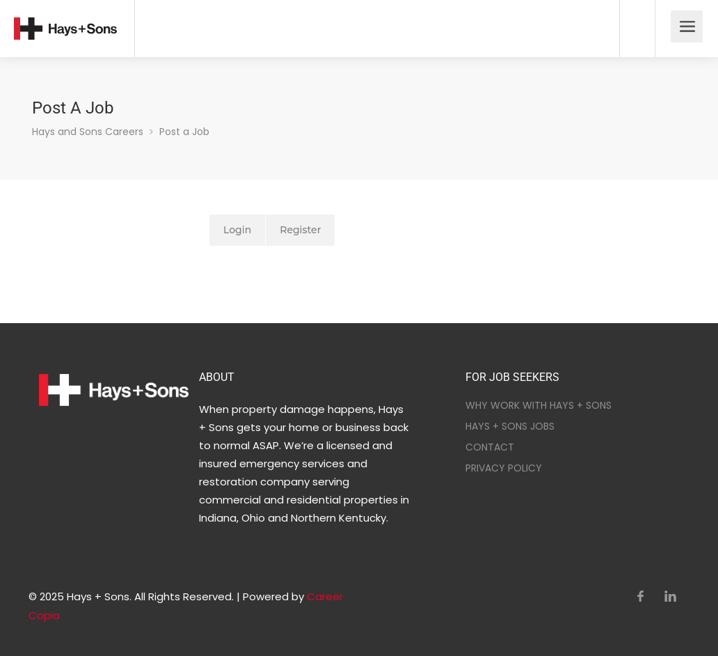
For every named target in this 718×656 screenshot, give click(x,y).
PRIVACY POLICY (503, 468)
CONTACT (489, 447)
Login (237, 230)
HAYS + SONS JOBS (510, 426)
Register (300, 230)
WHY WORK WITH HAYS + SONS (538, 405)
